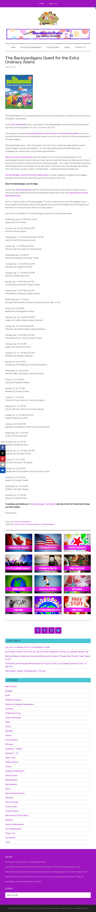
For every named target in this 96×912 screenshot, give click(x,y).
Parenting (9, 798)
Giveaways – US (11, 753)
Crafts (7, 722)
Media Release (11, 780)
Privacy (36, 908)
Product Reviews (12, 811)
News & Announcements (15, 793)
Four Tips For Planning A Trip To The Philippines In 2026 (27, 647)
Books (7, 695)
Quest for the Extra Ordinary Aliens (19, 157)
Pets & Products (11, 802)
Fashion (8, 735)
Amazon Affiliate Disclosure (64, 908)
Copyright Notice (46, 908)
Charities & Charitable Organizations (19, 704)
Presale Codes (11, 806)
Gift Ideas (9, 744)
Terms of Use (27, 908)
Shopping (9, 820)
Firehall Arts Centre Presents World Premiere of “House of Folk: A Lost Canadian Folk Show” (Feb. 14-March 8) (44, 877)
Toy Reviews (10, 838)
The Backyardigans (47, 524)
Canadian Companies (13, 700)
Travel (7, 842)
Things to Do (10, 833)
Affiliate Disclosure (82, 908)
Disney (8, 726)
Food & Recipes (11, 740)
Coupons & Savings (13, 718)
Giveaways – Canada (13, 749)
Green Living (10, 758)
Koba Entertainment (18, 124)
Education (9, 731)
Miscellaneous (11, 784)
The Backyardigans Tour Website (43, 504)
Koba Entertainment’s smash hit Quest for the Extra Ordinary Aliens (52, 133)
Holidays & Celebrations (15, 771)
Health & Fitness (11, 762)
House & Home (11, 775)
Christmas (9, 709)
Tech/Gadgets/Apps (13, 829)
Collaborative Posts (13, 713)
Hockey (8, 766)
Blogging (8, 691)
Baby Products (11, 686)
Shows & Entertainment (22, 522)
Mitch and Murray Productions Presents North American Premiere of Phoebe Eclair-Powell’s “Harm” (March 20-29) (46, 872)
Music (7, 789)
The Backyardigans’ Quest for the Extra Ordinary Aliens (27, 175)
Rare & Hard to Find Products (16, 815)
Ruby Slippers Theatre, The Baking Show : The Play (25, 671)
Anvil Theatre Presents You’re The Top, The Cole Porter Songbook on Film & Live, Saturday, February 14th (47, 652)
